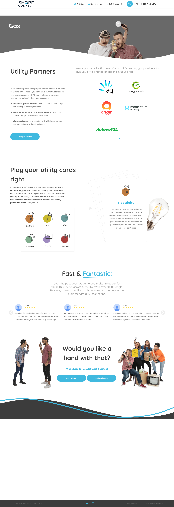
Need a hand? (71, 378)
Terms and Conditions (154, 503)
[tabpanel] (105, 106)
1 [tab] (119, 138)
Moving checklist (102, 378)
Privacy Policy (131, 503)
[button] (78, 4)
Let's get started (25, 137)
